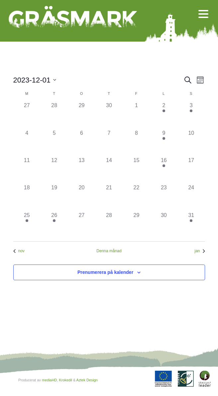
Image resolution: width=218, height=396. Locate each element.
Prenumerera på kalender (105, 272)
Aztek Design (87, 380)
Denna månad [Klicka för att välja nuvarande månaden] (108, 251)
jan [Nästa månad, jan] (199, 251)
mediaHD (49, 380)
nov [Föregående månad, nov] (19, 251)
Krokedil (65, 380)
